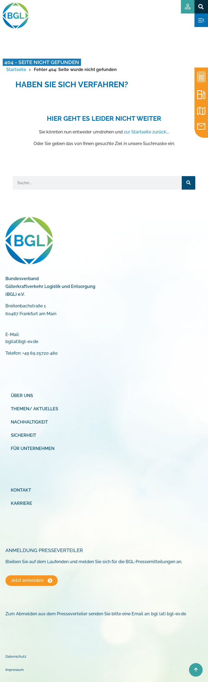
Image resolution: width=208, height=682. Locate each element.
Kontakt (21, 490)
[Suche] (188, 183)
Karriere (21, 503)
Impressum (14, 670)
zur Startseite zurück (145, 132)
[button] (201, 6)
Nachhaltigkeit (29, 422)
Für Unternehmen (32, 448)
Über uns (22, 395)
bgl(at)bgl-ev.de (21, 341)
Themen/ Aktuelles (34, 408)
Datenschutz (15, 656)
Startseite (16, 69)
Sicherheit (23, 435)
